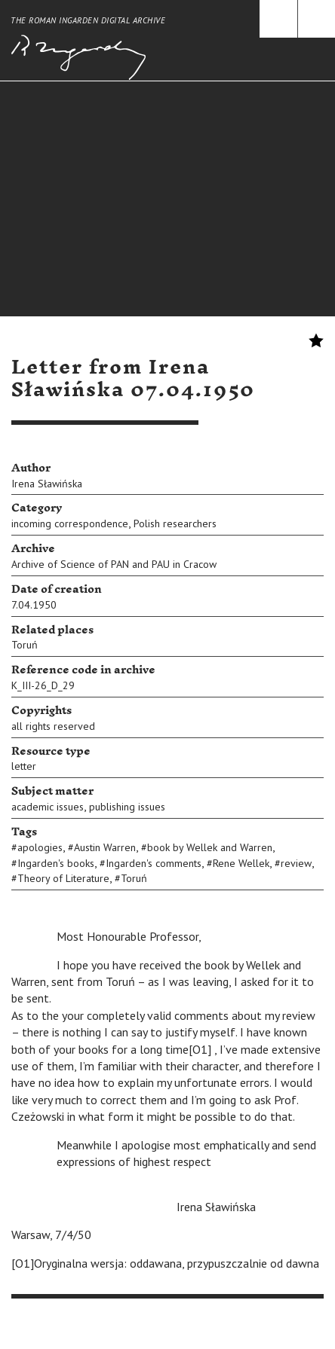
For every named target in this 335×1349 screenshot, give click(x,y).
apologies (40, 847)
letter (23, 766)
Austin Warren (105, 847)
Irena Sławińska (46, 483)
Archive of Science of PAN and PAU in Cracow (114, 564)
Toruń (24, 645)
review (296, 863)
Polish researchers (175, 523)
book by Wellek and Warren (209, 847)
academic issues (47, 806)
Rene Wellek (241, 863)
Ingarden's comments (153, 863)
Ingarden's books (55, 863)
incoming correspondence (69, 523)
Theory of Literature (63, 878)
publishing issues (127, 806)
